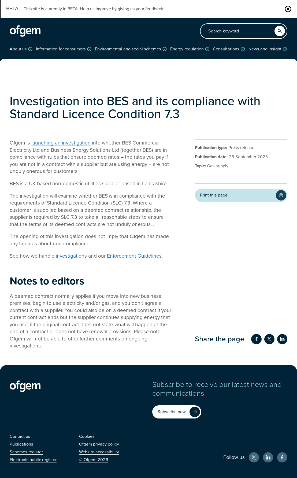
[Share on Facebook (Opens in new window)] (256, 339)
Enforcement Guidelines (134, 256)
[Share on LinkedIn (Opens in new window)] (282, 339)
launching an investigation (61, 143)
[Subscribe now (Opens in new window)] (176, 411)
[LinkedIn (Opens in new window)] (268, 457)
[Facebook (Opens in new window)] (282, 457)
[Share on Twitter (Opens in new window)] (269, 339)
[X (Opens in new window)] (254, 457)
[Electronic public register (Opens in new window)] (33, 459)
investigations (71, 256)
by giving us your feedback (137, 9)
